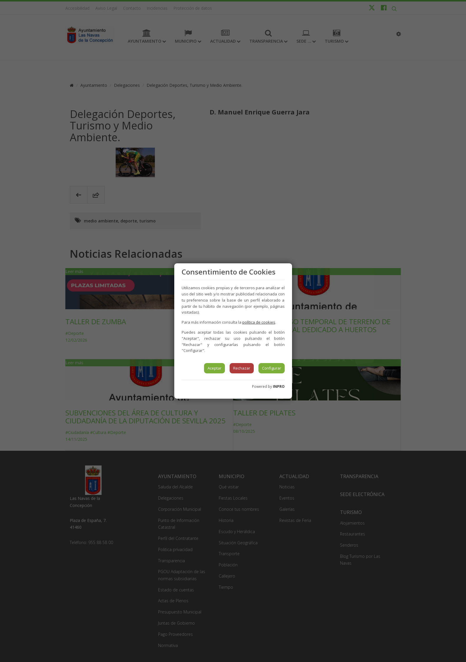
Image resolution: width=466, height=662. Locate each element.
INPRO (279, 386)
